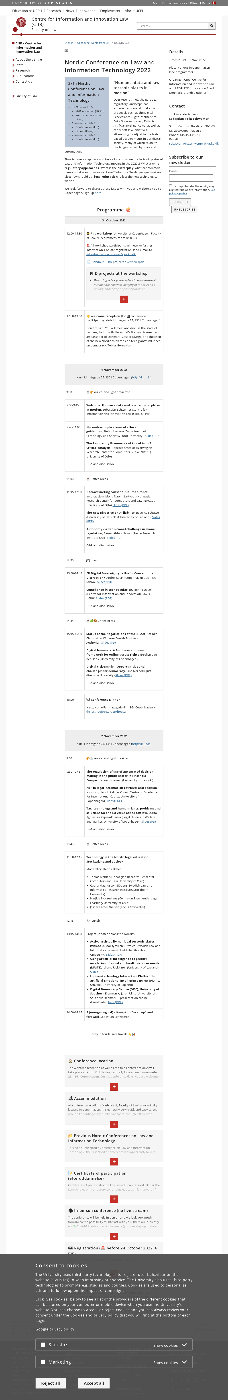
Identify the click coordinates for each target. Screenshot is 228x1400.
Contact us (24, 81)
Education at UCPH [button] (27, 10)
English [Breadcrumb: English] (69, 42)
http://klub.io (141, 377)
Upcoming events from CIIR (93, 42)
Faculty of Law (26, 96)
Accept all (94, 1383)
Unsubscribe (184, 209)
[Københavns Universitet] (19, 26)
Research (23, 70)
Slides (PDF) (153, 436)
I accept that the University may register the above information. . (192, 189)
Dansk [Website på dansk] (206, 3)
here (98, 193)
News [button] (69, 10)
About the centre (29, 59)
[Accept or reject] (44, 1344)
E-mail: (174, 171)
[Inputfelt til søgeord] (172, 26)
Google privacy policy (54, 1328)
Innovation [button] (87, 10)
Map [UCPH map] (156, 3)
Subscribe (180, 202)
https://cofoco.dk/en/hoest (106, 712)
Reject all (50, 1383)
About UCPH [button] (135, 10)
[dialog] (114, 1327)
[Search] (212, 26)
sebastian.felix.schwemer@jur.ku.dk (111, 254)
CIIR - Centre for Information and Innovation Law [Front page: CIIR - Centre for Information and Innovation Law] (29, 47)
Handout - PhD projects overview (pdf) (118, 262)
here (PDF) (115, 1002)
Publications (25, 76)
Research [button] (54, 10)
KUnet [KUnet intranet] (194, 3)
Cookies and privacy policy (94, 1314)
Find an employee (174, 3)
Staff (19, 65)
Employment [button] (110, 10)
